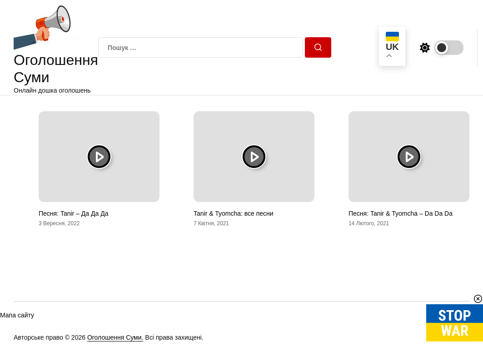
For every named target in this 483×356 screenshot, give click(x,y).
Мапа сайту (17, 315)
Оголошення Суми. (115, 337)
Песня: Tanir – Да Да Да (73, 213)
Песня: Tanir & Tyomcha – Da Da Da (401, 213)
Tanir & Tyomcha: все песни (234, 213)
